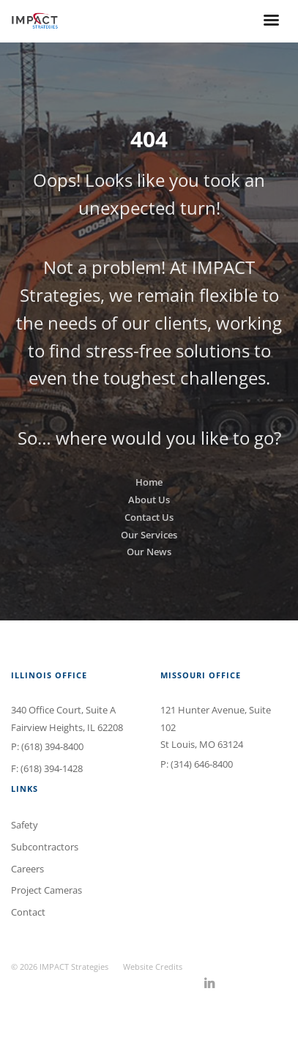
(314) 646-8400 (202, 764)
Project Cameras (46, 890)
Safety (24, 824)
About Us (149, 499)
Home (149, 482)
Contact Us (149, 517)
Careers (27, 868)
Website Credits (152, 966)
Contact (28, 912)
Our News (149, 551)
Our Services (149, 534)
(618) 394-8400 (52, 746)
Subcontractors (44, 846)
